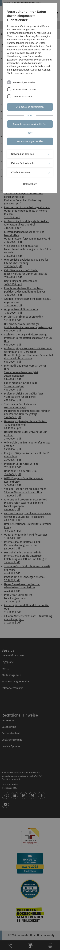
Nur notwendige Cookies (29, 141)
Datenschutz (30, 184)
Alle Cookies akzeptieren (30, 106)
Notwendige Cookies (24, 82)
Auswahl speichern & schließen (30, 124)
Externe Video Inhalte (24, 89)
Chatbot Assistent (22, 96)
